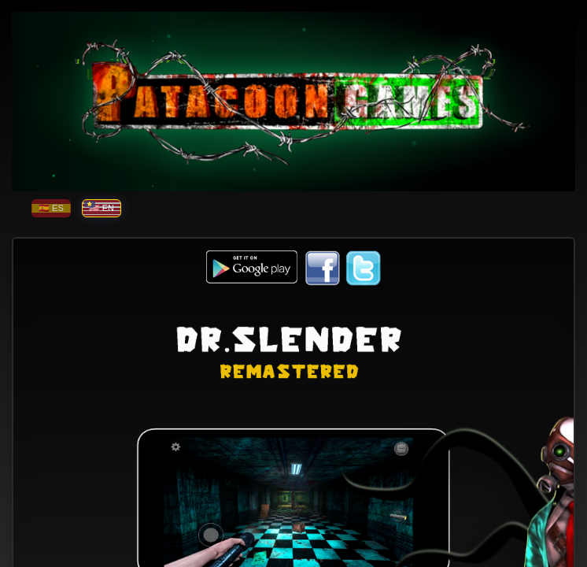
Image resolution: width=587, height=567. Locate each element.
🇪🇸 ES (51, 208)
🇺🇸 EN (101, 208)
